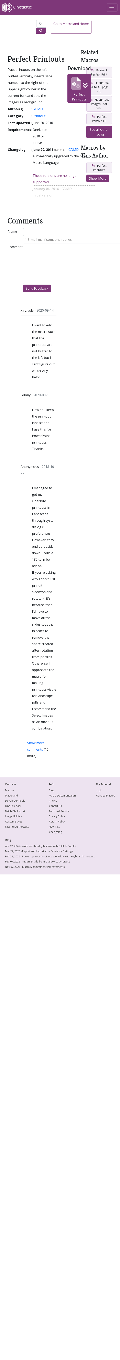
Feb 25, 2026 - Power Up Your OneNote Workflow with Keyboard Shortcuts (50, 856)
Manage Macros (105, 795)
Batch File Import (15, 811)
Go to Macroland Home (71, 24)
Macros (9, 790)
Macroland (11, 795)
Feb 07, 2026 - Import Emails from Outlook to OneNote (37, 861)
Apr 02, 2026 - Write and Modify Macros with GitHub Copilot (40, 846)
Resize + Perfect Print (99, 72)
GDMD (38, 109)
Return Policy (57, 821)
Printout (39, 116)
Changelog (55, 832)
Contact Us (55, 806)
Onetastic (17, 7)
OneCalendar (13, 806)
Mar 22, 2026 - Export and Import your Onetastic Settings (39, 851)
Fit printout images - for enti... (99, 104)
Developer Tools (15, 800)
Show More (98, 178)
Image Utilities (13, 816)
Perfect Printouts (79, 89)
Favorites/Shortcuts (17, 826)
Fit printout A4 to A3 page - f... (99, 87)
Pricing (53, 800)
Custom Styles (13, 821)
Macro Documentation (62, 795)
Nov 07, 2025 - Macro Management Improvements (35, 867)
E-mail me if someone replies (50, 239)
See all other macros (99, 132)
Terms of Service (59, 811)
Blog (51, 790)
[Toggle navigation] (112, 7)
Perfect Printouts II (99, 119)
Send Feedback (37, 288)
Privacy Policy (57, 816)
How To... (54, 826)
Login (99, 790)
